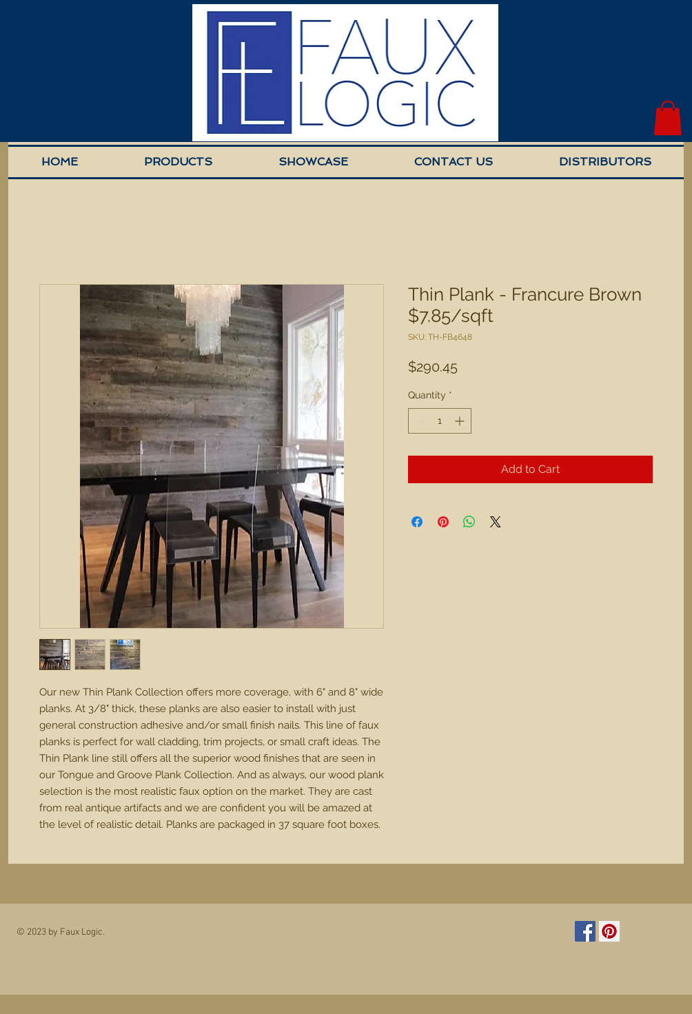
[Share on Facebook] (417, 522)
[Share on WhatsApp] (469, 522)
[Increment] (460, 421)
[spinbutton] (439, 421)
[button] (667, 118)
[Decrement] (418, 421)
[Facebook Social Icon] (585, 931)
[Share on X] (495, 522)
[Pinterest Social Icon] (609, 931)
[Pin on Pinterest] (443, 522)
